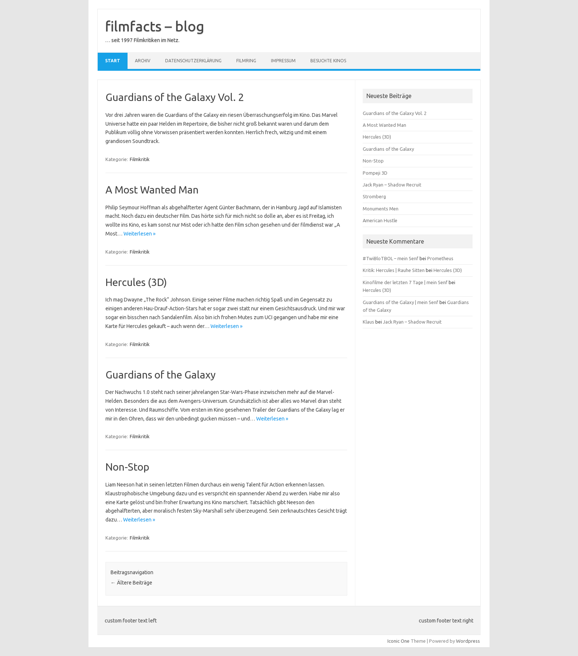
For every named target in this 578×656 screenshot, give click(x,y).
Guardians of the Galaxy (160, 374)
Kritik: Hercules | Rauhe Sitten (394, 270)
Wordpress (468, 640)
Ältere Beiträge (131, 583)
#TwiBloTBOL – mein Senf (390, 258)
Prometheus (440, 258)
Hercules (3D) (136, 282)
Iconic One (398, 640)
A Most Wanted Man (152, 189)
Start (112, 60)
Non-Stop (127, 466)
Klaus (368, 321)
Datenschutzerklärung (193, 60)
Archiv (142, 60)
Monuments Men (380, 208)
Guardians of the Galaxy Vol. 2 (174, 97)
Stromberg (374, 196)
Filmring (246, 60)
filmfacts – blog (154, 26)
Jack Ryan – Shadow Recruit (392, 184)
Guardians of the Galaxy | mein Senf (400, 302)
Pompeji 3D (375, 172)
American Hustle (380, 220)
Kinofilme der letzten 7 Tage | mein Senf (405, 282)
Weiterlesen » (139, 234)
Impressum (283, 60)
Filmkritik (140, 159)
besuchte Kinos (328, 60)
